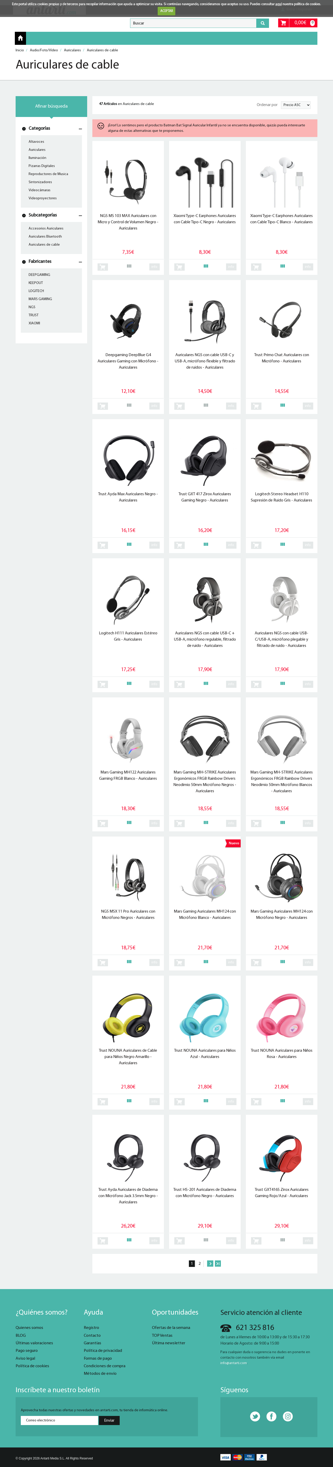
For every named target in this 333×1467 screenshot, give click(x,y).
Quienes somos (29, 1328)
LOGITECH (36, 291)
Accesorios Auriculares (46, 229)
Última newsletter (168, 1343)
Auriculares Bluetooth (45, 237)
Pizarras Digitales (42, 166)
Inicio (20, 38)
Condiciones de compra (104, 1366)
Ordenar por (267, 105)
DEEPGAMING (39, 275)
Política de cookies (32, 1366)
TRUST (34, 315)
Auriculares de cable (44, 245)
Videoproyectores (43, 198)
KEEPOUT (36, 283)
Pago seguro (27, 1351)
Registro (91, 1328)
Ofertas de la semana (171, 1328)
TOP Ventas (162, 1336)
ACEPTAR (166, 11)
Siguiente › (210, 1263)
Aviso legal (25, 1359)
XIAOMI (34, 323)
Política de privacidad (103, 1351)
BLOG (21, 1336)
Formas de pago (98, 1359)
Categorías (39, 128)
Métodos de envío (100, 1374)
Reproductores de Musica (48, 174)
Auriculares (37, 150)
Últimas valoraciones (34, 1343)
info (154, 267)
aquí (278, 4)
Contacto (92, 1336)
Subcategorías (43, 215)
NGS (32, 307)
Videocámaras (39, 190)
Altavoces (36, 142)
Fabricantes (40, 261)
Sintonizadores (40, 182)
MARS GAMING (40, 299)
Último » (218, 1263)
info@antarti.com (233, 1363)
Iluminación (37, 158)
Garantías (92, 1343)
